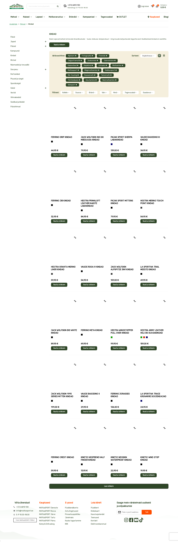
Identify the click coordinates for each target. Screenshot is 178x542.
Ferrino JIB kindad (61, 200)
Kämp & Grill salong (47, 524)
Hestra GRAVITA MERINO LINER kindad (63, 268)
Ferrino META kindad (92, 330)
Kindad (13, 55)
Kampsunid (15, 51)
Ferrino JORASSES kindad (120, 395)
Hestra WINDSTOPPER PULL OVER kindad (122, 331)
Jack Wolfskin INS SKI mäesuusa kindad (92, 138)
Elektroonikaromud (98, 524)
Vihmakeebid (16, 97)
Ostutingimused (71, 511)
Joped (13, 42)
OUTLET (122, 17)
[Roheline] (112, 337)
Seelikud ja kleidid (17, 102)
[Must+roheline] (141, 274)
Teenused (95, 518)
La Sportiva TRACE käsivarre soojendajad (153, 395)
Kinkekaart (95, 511)
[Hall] (141, 208)
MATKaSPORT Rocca (47, 511)
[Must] (82, 144)
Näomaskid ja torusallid (20, 65)
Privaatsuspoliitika (72, 514)
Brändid (73, 17)
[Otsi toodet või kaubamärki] (41, 6)
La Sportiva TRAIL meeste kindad (149, 268)
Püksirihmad (15, 107)
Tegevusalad (107, 17)
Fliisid (13, 37)
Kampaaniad (88, 17)
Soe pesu (14, 69)
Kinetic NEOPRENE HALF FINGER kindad (93, 458)
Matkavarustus (56, 17)
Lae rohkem (109, 486)
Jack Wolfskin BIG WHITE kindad (64, 331)
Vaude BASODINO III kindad (150, 138)
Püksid (13, 46)
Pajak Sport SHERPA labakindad (121, 138)
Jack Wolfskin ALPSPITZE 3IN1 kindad (122, 268)
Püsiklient (95, 508)
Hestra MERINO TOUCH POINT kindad (151, 202)
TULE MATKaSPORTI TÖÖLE (25, 520)
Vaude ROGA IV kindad (92, 267)
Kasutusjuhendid (97, 514)
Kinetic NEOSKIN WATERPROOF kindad (121, 458)
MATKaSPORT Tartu (47, 518)
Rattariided (15, 74)
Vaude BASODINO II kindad (90, 395)
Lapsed (39, 17)
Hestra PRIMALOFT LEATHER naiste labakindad (90, 203)
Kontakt (94, 521)
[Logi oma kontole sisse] (143, 6)
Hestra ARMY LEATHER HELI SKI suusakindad (151, 331)
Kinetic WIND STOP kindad (149, 458)
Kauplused (153, 17)
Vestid (13, 93)
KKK (66, 524)
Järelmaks (69, 518)
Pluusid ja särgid (17, 79)
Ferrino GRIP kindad (61, 137)
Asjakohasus (148, 56)
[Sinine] (112, 144)
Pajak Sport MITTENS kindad (122, 202)
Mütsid (13, 60)
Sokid (13, 88)
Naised (26, 17)
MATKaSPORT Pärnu (47, 521)
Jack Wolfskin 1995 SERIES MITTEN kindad (62, 395)
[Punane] (144, 337)
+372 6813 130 (74, 5)
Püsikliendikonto (71, 508)
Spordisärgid (16, 83)
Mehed (14, 17)
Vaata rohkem (59, 45)
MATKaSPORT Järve (47, 514)
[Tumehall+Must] (52, 141)
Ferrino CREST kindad (62, 457)
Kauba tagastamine (73, 521)
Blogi (166, 17)
